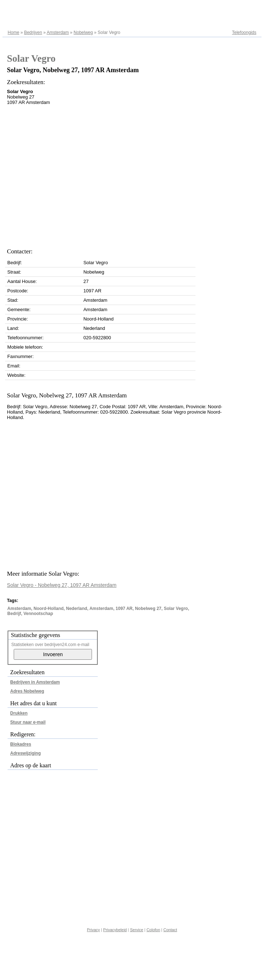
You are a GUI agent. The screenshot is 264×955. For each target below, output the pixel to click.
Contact (170, 930)
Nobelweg (83, 32)
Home (13, 32)
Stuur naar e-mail (27, 722)
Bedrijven (33, 32)
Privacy (93, 930)
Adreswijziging (25, 753)
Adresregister (243, 7)
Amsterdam (58, 32)
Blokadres (20, 744)
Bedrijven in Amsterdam (35, 682)
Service (136, 930)
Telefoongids (244, 32)
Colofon (153, 930)
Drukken (18, 713)
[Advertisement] (69, 174)
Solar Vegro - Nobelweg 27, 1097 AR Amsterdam (61, 585)
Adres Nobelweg (27, 691)
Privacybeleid (115, 930)
